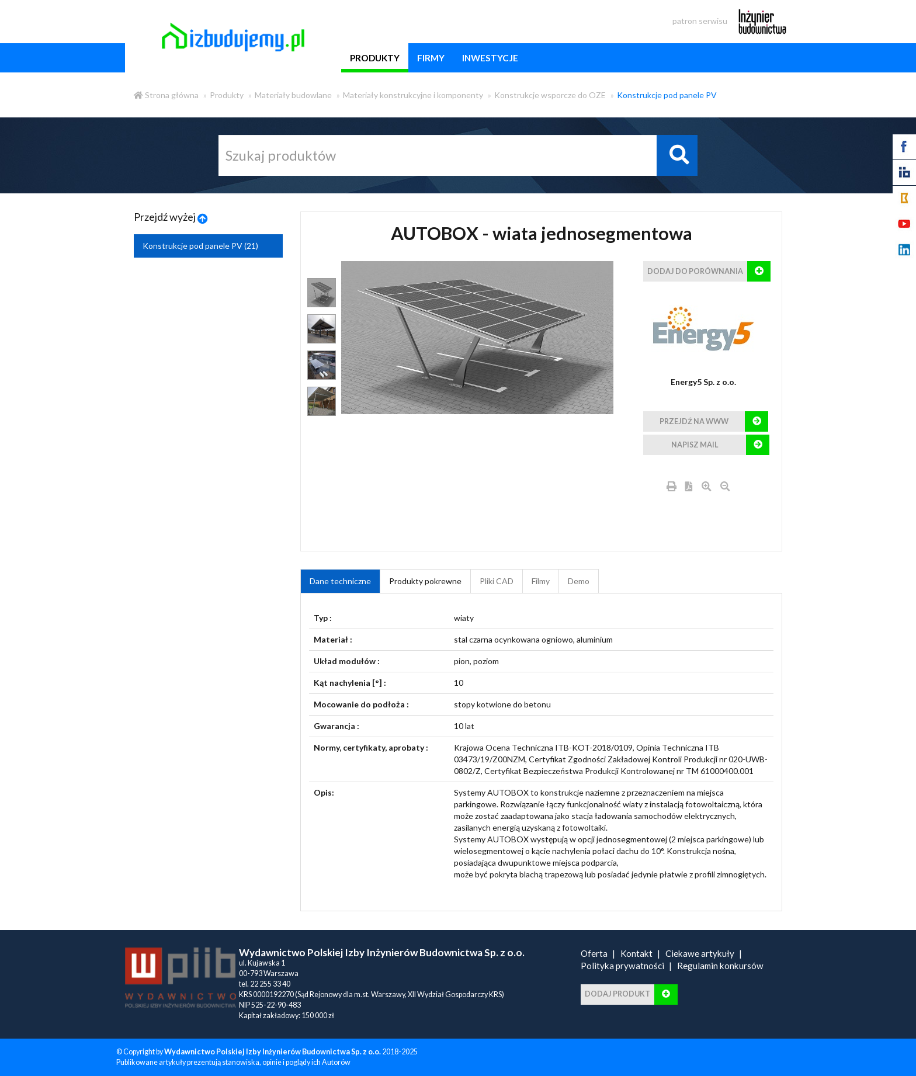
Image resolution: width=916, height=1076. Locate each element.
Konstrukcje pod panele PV (667, 95)
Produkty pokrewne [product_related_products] (425, 581)
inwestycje (490, 58)
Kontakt (636, 953)
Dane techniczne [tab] (340, 581)
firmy (431, 58)
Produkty (227, 95)
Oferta (594, 953)
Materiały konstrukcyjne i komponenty (413, 95)
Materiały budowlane (293, 95)
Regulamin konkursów (720, 965)
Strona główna (166, 95)
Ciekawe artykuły (699, 953)
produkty (375, 58)
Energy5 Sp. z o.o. (703, 382)
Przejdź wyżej (171, 216)
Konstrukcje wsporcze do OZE (550, 95)
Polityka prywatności (622, 965)
